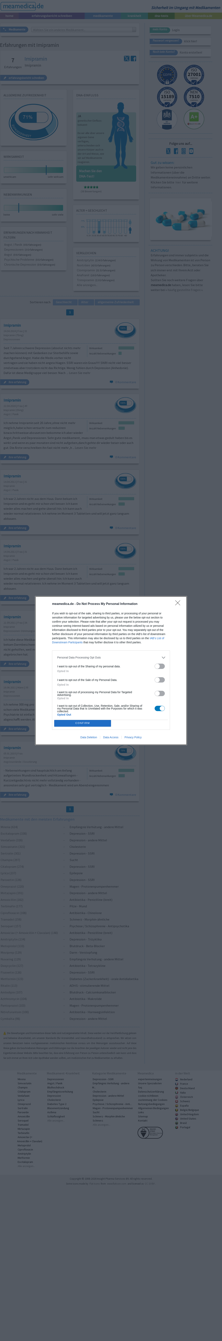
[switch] (160, 666)
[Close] (179, 604)
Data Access (110, 737)
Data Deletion (88, 737)
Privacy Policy (133, 737)
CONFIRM (82, 723)
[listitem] (111, 658)
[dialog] (111, 670)
